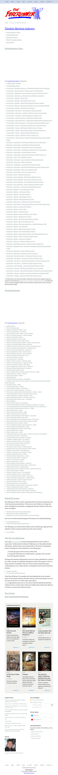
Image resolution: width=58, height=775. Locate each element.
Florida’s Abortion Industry (20, 28)
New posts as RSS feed (37, 700)
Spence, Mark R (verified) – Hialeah (15, 470)
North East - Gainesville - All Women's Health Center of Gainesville (26, 142)
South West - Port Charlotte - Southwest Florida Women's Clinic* (25, 266)
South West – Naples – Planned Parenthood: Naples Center (23, 276)
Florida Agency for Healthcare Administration (32, 281)
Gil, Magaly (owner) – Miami (13, 384)
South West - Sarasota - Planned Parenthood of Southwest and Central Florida (29, 271)
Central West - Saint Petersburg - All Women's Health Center (24, 118)
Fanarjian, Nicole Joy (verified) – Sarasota (16, 373)
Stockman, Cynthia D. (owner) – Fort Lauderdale (18, 472)
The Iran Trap (8, 721)
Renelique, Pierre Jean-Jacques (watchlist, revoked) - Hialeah (21, 448)
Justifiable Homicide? (11, 571)
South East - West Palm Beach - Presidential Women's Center (24, 256)
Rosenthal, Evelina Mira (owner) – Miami (16, 454)
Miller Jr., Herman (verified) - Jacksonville (16, 413)
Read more (15, 647)
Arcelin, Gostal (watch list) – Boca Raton (16, 331)
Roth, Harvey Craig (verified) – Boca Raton (16, 457)
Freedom (25, 674)
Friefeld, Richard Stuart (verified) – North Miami (18, 379)
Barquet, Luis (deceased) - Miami (14, 337)
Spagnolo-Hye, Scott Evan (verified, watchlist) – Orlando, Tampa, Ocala (23, 468)
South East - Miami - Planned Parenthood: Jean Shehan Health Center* (27, 234)
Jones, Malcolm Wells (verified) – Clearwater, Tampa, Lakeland (21, 393)
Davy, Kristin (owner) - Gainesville (14, 359)
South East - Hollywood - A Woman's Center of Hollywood (23, 202)
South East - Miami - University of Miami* (18, 239)
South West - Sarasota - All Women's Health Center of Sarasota (24, 268)
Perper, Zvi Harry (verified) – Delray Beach (16, 435)
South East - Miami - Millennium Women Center (20, 229)
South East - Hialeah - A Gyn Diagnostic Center (20, 189)
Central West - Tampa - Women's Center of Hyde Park (22, 135)
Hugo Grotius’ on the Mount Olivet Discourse (16, 704)
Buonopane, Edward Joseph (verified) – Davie (17, 355)
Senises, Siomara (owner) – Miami (14, 461)
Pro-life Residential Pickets (13, 521)
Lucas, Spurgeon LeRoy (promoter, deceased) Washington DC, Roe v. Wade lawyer (26, 406)
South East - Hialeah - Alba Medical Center (18, 197)
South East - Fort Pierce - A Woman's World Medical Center (23, 187)
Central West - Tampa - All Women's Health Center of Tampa (24, 128)
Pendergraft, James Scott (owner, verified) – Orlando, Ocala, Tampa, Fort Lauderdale (26, 434)
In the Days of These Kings (13, 675)
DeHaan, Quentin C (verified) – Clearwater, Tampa (18, 361)
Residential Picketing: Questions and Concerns (17, 523)
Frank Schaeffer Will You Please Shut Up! (44, 632)
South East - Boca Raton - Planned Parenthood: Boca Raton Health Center (27, 167)
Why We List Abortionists (14, 40)
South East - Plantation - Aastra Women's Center (20, 251)
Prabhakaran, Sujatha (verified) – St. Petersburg (18, 439)
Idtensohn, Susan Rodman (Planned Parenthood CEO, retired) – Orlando (24, 392)
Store (18, 1)
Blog (23, 1)
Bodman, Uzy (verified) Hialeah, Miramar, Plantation (19, 344)
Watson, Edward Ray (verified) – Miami (16, 481)
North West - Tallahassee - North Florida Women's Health (23, 165)
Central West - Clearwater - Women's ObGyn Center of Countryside (26, 113)
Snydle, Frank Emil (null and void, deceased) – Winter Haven (21, 465)
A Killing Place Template (13, 83)
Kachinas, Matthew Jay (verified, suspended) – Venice (19, 395)
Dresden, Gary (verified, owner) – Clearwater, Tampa (19, 362)
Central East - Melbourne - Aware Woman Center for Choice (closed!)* (27, 93)
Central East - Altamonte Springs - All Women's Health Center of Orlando (27, 88)
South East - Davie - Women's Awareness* (18, 175)
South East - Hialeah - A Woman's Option (18, 194)
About (36, 1)
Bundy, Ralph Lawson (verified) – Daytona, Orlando (19, 353)
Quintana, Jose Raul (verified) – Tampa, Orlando (18, 441)
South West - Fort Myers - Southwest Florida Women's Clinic (24, 263)
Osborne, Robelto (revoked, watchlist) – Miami (17, 426)
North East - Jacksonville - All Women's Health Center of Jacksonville (26, 150)
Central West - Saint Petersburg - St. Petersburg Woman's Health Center (27, 123)
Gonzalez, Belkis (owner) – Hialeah (14, 386)
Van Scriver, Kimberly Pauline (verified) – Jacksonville (19, 476)
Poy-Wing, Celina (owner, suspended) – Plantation (18, 437)
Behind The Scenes (12, 37)
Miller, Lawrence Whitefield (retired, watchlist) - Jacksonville (21, 415)
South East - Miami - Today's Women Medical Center (22, 236)
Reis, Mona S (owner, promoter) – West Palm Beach (19, 446)
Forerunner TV (37, 719)
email (6, 583)
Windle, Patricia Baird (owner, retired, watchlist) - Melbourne (21, 490)
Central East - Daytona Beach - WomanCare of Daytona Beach (24, 91)
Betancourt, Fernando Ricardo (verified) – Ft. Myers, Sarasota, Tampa (23, 342)
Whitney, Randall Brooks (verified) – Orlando (17, 487)
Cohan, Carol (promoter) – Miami (14, 357)
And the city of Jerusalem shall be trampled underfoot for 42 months (15, 700)
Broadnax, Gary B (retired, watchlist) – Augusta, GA (18, 350)
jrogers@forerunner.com (29, 773)
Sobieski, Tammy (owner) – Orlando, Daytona (17, 466)
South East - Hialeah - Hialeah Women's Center (20, 199)
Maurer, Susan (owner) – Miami (14, 410)
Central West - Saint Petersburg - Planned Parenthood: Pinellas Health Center (29, 120)
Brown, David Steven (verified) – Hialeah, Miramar (18, 351)
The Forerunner (16, 542)
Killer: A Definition (11, 401)
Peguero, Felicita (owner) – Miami (14, 430)
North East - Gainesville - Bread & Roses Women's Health (23, 145)
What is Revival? (35, 734)
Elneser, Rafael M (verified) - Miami (15, 370)
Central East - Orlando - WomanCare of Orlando (20, 108)
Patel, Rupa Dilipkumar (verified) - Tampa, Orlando (18, 428)
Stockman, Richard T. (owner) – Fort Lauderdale (18, 474)
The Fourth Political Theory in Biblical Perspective (28, 633)
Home (7, 1)
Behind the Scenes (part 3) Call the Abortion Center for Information (22, 515)
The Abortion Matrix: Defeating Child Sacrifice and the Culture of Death (44, 677)
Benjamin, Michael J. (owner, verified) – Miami (17, 340)
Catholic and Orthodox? (37, 731)
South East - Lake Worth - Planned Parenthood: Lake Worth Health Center (28, 204)
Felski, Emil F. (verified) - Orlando (14, 375)
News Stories (10, 42)
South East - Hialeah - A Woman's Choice (18, 192)
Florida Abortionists (12, 35)
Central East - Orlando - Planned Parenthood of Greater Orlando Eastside (27, 106)
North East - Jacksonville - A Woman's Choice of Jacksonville (23, 147)
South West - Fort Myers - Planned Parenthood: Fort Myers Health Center (28, 261)
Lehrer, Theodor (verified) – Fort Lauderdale (17, 403)
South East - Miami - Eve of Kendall (16, 226)
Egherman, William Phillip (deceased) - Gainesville (18, 368)
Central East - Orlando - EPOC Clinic (17, 98)
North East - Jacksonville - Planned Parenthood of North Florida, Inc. (26, 155)
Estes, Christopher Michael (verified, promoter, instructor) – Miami (22, 371)
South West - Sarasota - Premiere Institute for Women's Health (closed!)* (27, 273)
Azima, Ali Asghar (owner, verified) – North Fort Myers (19, 333)
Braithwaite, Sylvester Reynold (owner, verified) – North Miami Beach (23, 346)
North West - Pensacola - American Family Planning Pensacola (24, 160)
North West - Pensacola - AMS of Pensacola (19, 162)
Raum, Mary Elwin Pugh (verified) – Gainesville (18, 443)
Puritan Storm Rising (36, 736)
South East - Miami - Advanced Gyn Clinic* (19, 217)
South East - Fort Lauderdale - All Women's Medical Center (23, 177)
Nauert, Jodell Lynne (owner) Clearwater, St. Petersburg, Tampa (21, 421)
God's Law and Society (11, 632)
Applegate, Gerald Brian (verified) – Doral (16, 329)
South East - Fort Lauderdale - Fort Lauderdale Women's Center (25, 182)
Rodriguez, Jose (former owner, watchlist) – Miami (18, 452)
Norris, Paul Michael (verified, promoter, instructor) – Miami (21, 424)
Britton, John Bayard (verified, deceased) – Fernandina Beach (21, 348)
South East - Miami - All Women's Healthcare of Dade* (22, 219)
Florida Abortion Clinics (13, 32)
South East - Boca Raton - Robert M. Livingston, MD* (21, 170)
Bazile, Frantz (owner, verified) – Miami (16, 339)
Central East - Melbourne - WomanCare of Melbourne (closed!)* (25, 96)
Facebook (36, 715)
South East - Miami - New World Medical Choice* (21, 231)
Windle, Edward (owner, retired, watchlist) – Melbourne (20, 488)
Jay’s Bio (29, 1)
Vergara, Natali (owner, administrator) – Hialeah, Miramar (20, 477)
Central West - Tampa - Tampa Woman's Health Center (22, 133)
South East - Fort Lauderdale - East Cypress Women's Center (24, 179)
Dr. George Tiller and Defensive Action (15, 573)
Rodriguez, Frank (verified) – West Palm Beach (17, 450)
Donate (49, 765)
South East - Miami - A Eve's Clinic (16, 209)
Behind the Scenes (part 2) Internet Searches (17, 513)
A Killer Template (10, 326)
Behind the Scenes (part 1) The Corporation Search (18, 511)
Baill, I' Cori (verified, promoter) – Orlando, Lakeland (19, 335)
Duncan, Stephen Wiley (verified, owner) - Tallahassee (19, 366)
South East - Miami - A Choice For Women (18, 207)
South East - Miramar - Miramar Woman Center (20, 241)
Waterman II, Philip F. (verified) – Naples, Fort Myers (19, 479)
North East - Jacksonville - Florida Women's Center (21, 152)
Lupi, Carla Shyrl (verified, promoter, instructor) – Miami (20, 408)
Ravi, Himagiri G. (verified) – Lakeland (15, 445)
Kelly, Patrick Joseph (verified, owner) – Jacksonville (19, 399)
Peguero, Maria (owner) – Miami (14, 432)
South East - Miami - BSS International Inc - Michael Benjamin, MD (26, 224)
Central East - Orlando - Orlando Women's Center (20, 101)
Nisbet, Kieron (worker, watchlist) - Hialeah (17, 423)
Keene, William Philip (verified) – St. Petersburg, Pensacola (20, 397)
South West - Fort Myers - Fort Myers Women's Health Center (24, 258)
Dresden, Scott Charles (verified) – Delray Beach (18, 364)
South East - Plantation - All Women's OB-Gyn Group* (22, 253)
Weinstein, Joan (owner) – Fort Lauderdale (16, 483)
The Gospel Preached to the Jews (13, 723)
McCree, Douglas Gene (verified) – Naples (16, 412)
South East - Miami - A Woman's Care (17, 212)
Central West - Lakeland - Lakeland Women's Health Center (24, 115)
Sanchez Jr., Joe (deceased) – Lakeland (15, 459)
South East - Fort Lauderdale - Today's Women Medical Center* (25, 184)
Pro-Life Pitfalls (10, 532)
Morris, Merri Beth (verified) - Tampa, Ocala (17, 417)
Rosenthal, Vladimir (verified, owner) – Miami (17, 455)
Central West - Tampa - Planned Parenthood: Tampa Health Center (26, 130)
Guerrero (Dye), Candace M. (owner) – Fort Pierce (18, 390)
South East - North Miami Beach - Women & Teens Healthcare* (25, 244)
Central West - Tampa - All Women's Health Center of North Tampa (26, 125)
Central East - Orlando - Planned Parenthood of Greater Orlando (25, 103)
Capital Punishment (35, 738)
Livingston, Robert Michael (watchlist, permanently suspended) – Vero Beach (25, 404)
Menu (12, 1)
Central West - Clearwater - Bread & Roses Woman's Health (23, 110)
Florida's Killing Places (13, 86)
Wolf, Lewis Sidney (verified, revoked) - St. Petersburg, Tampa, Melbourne (24, 492)
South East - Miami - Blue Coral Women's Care (20, 221)
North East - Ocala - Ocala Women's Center (18, 157)
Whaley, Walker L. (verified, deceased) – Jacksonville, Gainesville (22, 485)
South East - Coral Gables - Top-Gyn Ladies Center (21, 172)
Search (42, 1)
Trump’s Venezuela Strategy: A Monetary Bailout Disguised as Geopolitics (14, 730)
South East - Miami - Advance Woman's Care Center (21, 214)
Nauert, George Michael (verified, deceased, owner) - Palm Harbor (22, 419)
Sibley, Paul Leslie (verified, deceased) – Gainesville (18, 463)
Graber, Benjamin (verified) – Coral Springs (17, 388)
